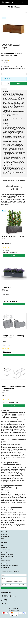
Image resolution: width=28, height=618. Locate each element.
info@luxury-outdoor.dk (9, 601)
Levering (3, 558)
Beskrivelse (4, 88)
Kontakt (3, 551)
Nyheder (3, 562)
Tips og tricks (4, 563)
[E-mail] (14, 578)
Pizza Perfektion (5, 567)
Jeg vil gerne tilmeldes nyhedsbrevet (13, 581)
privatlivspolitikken (21, 584)
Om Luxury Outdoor (6, 549)
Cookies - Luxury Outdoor (7, 554)
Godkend (14, 588)
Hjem (2, 545)
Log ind (3, 538)
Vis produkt (14, 255)
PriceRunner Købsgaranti (7, 556)
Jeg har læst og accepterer (15, 584)
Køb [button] (18, 83)
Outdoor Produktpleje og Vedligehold (9, 565)
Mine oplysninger (5, 536)
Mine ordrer (4, 534)
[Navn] (14, 575)
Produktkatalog (4, 547)
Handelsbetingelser (5, 552)
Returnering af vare (5, 560)
